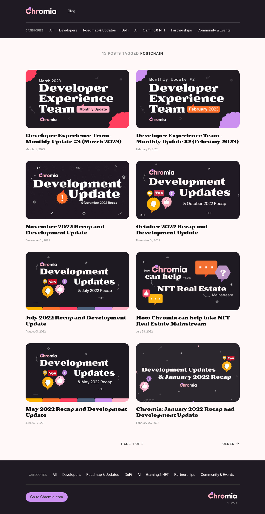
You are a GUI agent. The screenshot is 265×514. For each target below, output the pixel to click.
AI (135, 30)
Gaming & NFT (154, 30)
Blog (71, 11)
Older (231, 444)
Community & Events (214, 30)
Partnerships (181, 30)
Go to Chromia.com (46, 497)
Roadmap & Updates (99, 30)
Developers (68, 30)
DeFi (125, 30)
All (51, 30)
